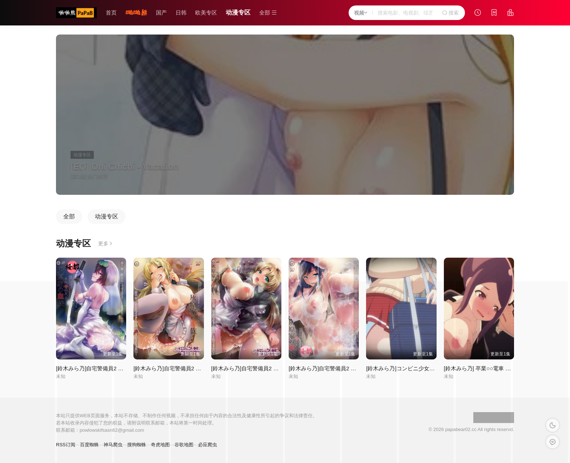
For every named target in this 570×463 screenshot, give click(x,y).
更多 (105, 243)
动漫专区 (238, 12)
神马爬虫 (113, 444)
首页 (111, 12)
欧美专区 (206, 12)
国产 (161, 12)
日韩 (181, 12)
